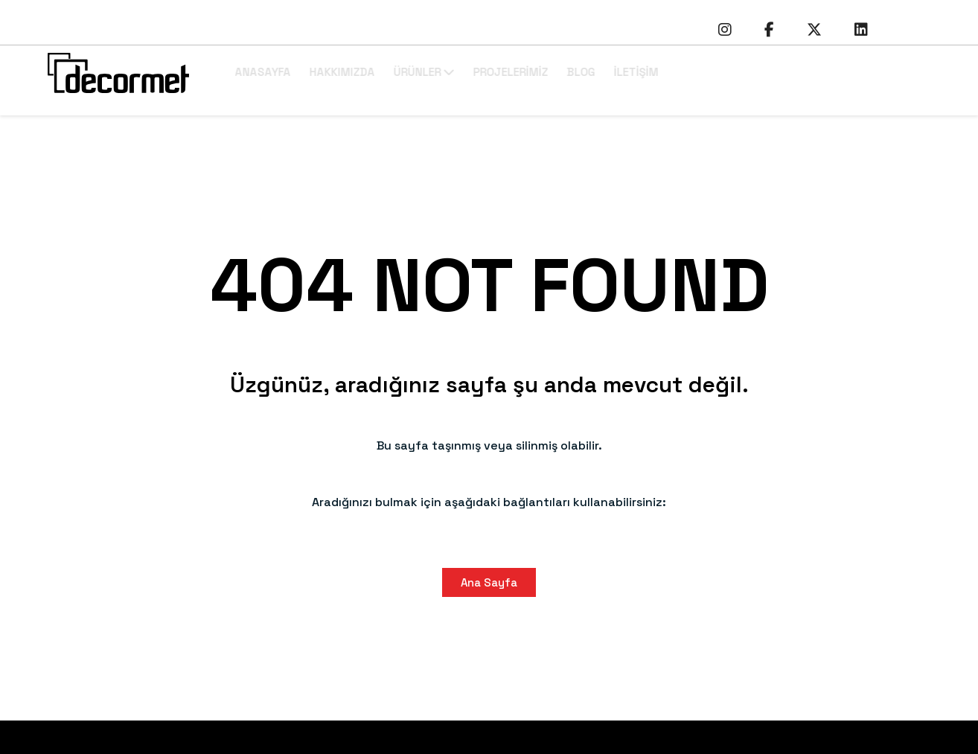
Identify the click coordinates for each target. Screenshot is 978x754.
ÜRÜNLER (473, 72)
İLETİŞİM (685, 72)
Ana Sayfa (489, 582)
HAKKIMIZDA (391, 72)
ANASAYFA (312, 72)
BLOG (630, 72)
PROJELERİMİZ (560, 72)
